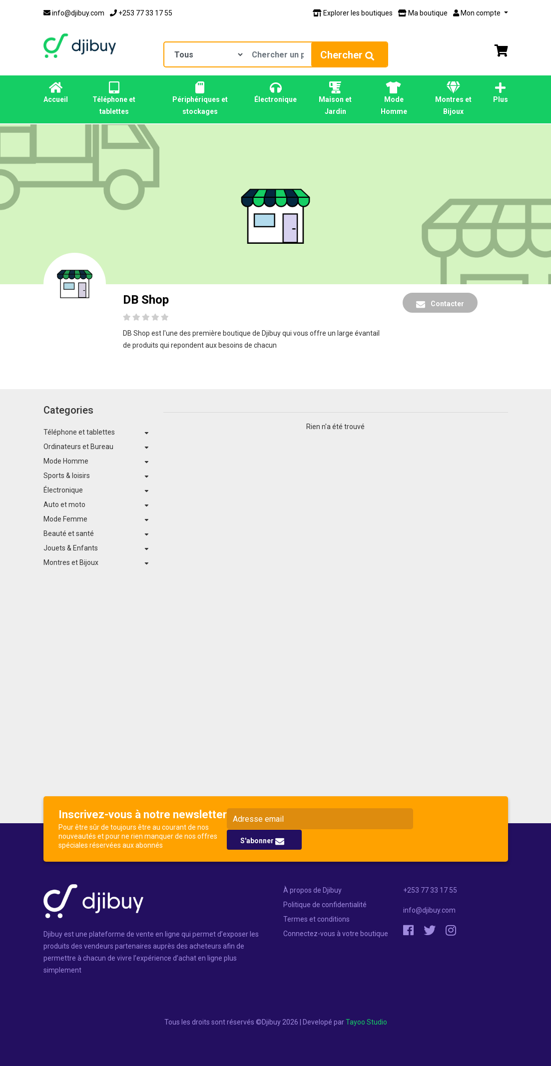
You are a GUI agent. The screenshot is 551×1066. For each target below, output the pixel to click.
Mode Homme (394, 98)
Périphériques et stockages (199, 98)
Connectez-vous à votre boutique (335, 934)
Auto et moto (64, 505)
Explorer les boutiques (353, 13)
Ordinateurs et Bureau (78, 447)
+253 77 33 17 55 (141, 13)
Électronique (275, 92)
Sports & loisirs (66, 476)
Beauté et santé (68, 533)
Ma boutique (423, 13)
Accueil (55, 92)
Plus (500, 92)
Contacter (440, 304)
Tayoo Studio (366, 1022)
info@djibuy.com (73, 13)
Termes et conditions (316, 919)
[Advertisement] (275, 713)
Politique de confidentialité (325, 905)
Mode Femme (65, 519)
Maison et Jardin (335, 98)
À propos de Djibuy (312, 890)
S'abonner (262, 841)
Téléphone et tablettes (114, 98)
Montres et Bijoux (453, 98)
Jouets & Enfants (70, 548)
